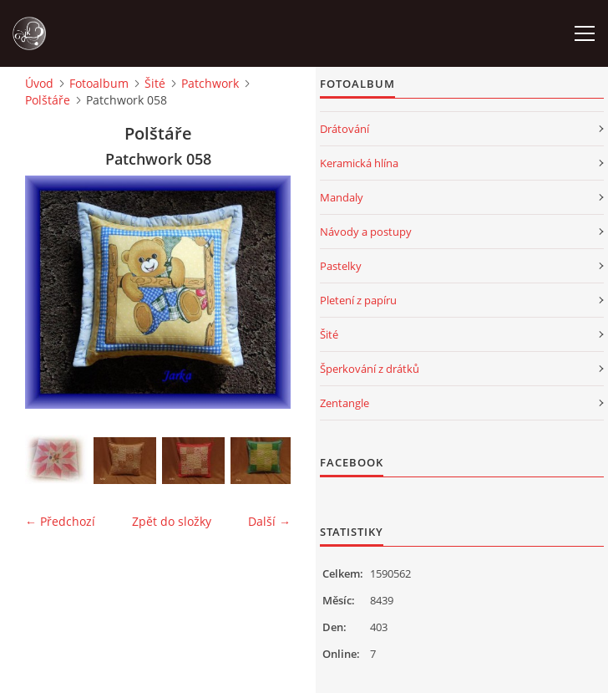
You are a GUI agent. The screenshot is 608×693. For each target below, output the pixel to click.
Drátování (344, 128)
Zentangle (344, 402)
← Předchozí (60, 521)
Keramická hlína (359, 163)
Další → (269, 521)
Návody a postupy (366, 231)
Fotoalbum (99, 83)
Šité (154, 83)
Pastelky (341, 265)
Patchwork (210, 83)
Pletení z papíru (358, 300)
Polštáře (47, 100)
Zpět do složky (171, 521)
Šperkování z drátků (369, 368)
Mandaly (341, 197)
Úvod (39, 83)
